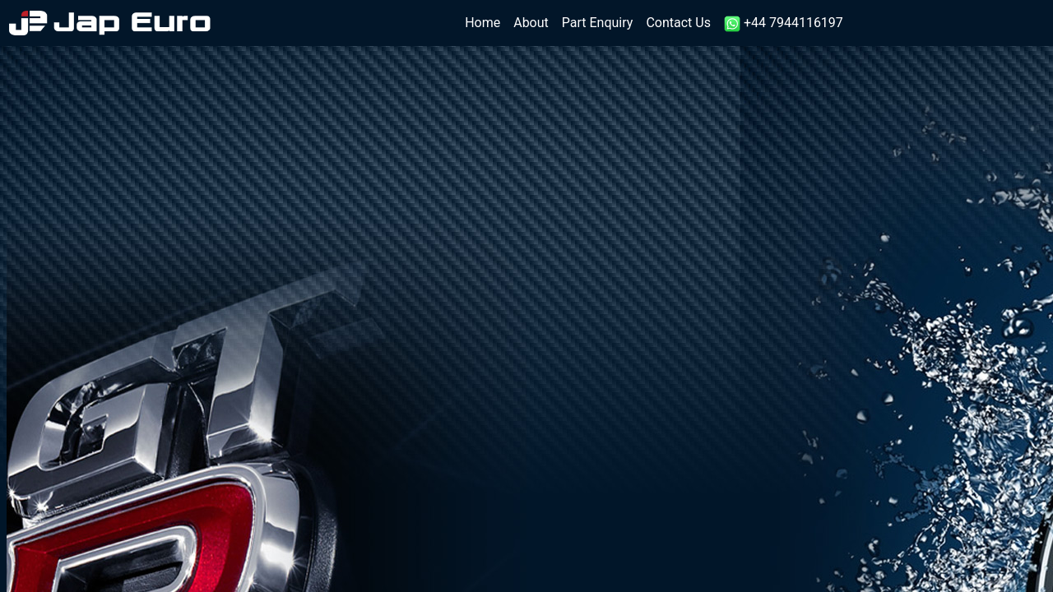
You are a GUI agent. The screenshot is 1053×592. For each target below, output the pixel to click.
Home (486, 21)
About (531, 22)
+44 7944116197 (783, 23)
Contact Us (678, 22)
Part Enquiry (597, 22)
